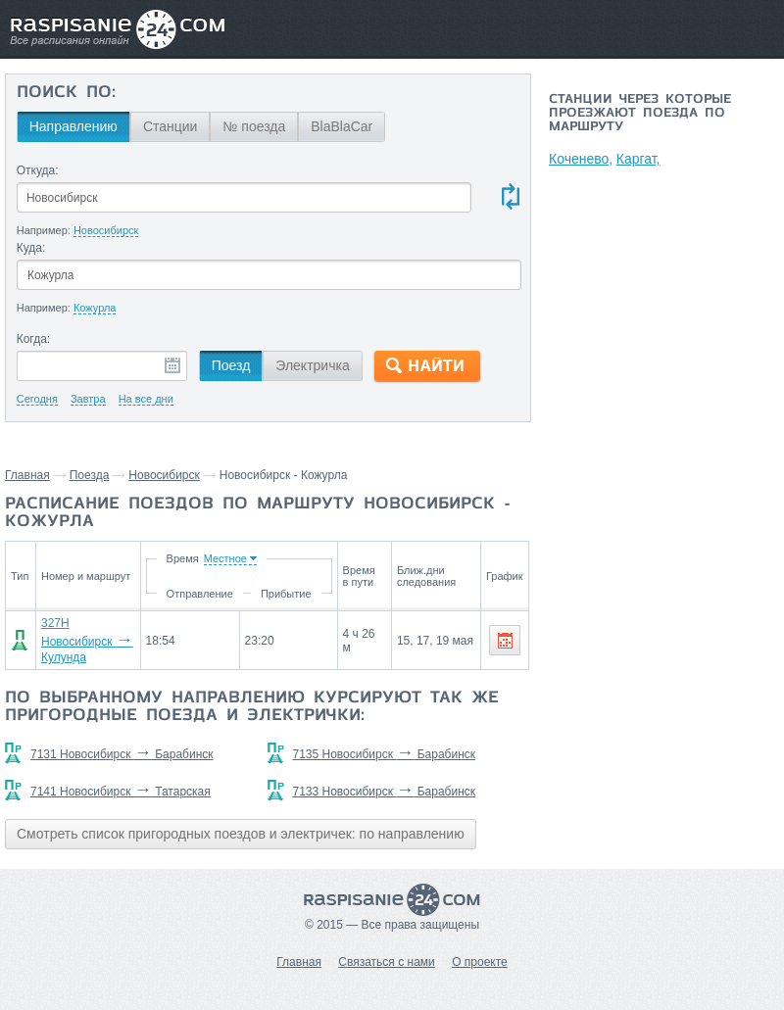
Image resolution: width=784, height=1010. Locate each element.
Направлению (73, 126)
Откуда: (38, 170)
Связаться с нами (386, 962)
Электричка (312, 365)
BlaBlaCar (341, 126)
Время (187, 558)
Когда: (34, 339)
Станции (170, 126)
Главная (27, 475)
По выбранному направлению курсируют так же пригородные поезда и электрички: (252, 707)
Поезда (90, 475)
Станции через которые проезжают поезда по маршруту (640, 113)
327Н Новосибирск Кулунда (87, 640)
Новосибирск (163, 475)
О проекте (480, 962)
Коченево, (580, 159)
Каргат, (639, 159)
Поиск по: (66, 93)
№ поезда (253, 126)
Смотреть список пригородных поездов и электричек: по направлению (241, 834)
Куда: (31, 248)
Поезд (231, 365)
